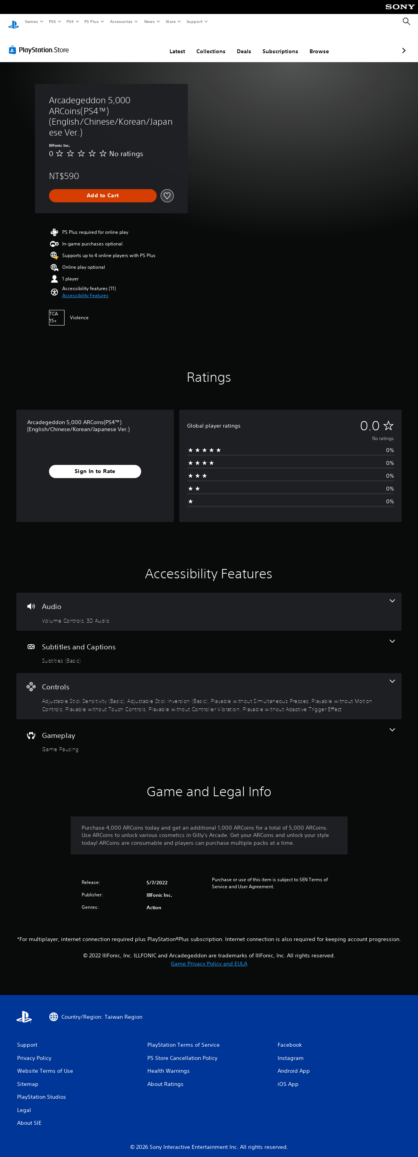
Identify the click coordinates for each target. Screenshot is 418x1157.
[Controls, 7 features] (209, 689)
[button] (85, 288)
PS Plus (91, 21)
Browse (278, 43)
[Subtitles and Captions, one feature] (209, 645)
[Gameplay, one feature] (209, 733)
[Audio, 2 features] (209, 604)
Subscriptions (239, 43)
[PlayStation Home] (13, 22)
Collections (169, 43)
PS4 (70, 21)
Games (31, 21)
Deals (203, 43)
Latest (136, 43)
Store (170, 21)
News (149, 21)
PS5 (52, 21)
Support (194, 21)
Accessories (121, 21)
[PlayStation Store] (40, 42)
